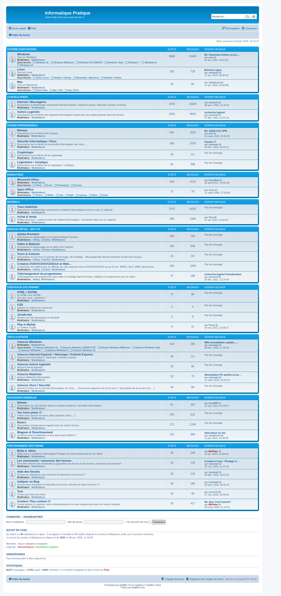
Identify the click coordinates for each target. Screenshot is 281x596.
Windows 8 (149, 62)
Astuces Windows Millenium (114, 347)
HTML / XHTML (27, 292)
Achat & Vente (27, 216)
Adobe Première (28, 234)
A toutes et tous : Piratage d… (221, 461)
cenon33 (213, 102)
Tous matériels (27, 206)
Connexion (13, 517)
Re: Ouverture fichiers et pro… (222, 54)
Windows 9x (41, 62)
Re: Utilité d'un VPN (215, 131)
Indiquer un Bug (28, 481)
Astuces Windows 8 (56, 350)
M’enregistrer (33, 517)
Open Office (25, 189)
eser (211, 57)
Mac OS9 (56, 90)
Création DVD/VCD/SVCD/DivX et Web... (44, 263)
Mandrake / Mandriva (86, 77)
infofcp (36, 239)
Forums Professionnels (22, 125)
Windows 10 (25, 65)
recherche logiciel (214, 112)
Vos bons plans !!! (29, 412)
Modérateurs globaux (47, 547)
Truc (106, 570)
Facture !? (210, 142)
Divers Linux (41, 77)
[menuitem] (31, 28)
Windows (23, 54)
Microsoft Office (28, 179)
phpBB (122, 585)
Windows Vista (114, 62)
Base (93, 195)
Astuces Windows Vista (146, 347)
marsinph (213, 72)
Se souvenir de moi (139, 522)
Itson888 (213, 403)
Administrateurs (26, 547)
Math (69, 195)
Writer (49, 195)
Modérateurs (38, 60)
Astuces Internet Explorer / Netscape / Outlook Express (55, 354)
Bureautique (15, 175)
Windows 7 (132, 62)
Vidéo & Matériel (28, 244)
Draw (103, 195)
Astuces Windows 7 (30, 350)
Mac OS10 (72, 90)
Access (76, 185)
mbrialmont (214, 82)
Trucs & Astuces (28, 254)
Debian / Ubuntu (61, 77)
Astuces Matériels (29, 374)
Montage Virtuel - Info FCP (23, 229)
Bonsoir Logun (213, 70)
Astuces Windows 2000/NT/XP (78, 347)
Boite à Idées (26, 450)
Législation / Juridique (32, 162)
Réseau (22, 130)
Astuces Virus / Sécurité (33, 385)
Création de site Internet (23, 287)
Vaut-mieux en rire (214, 432)
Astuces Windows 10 (82, 350)
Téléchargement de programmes (39, 273)
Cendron (45, 239)
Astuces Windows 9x (46, 347)
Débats (22, 402)
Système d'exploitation (21, 49)
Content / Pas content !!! (33, 501)
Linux (21, 69)
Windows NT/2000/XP (89, 62)
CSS (20, 304)
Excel (48, 185)
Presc (212, 325)
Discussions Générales (22, 398)
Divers (38, 195)
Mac (20, 82)
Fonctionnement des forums (25, 446)
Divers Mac (41, 90)
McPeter (213, 451)
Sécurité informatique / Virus (36, 141)
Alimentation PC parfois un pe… (222, 374)
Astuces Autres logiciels (34, 364)
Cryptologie (25, 152)
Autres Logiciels (28, 111)
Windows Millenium (63, 62)
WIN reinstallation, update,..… (221, 342)
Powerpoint (62, 185)
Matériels (13, 202)
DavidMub (214, 180)
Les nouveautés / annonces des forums (44, 460)
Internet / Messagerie (31, 102)
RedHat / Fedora (111, 77)
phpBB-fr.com (138, 587)
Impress (82, 195)
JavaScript (24, 314)
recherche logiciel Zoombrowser (222, 274)
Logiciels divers (17, 97)
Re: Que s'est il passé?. (217, 502)
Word (37, 185)
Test (20, 491)
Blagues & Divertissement (35, 432)
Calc (60, 195)
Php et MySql (26, 324)
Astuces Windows (29, 342)
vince (211, 190)
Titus (211, 217)
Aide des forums (28, 471)
